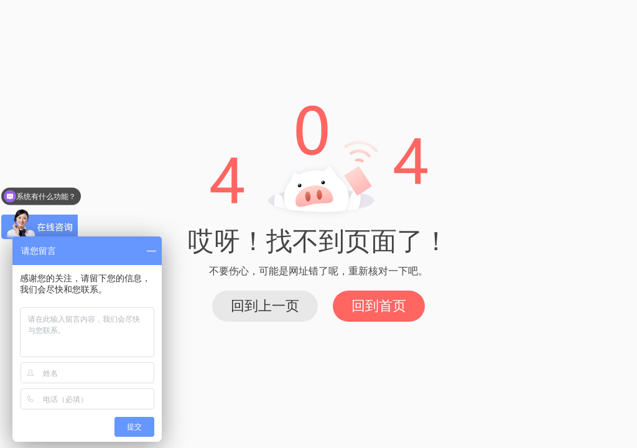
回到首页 (378, 306)
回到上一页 (265, 306)
